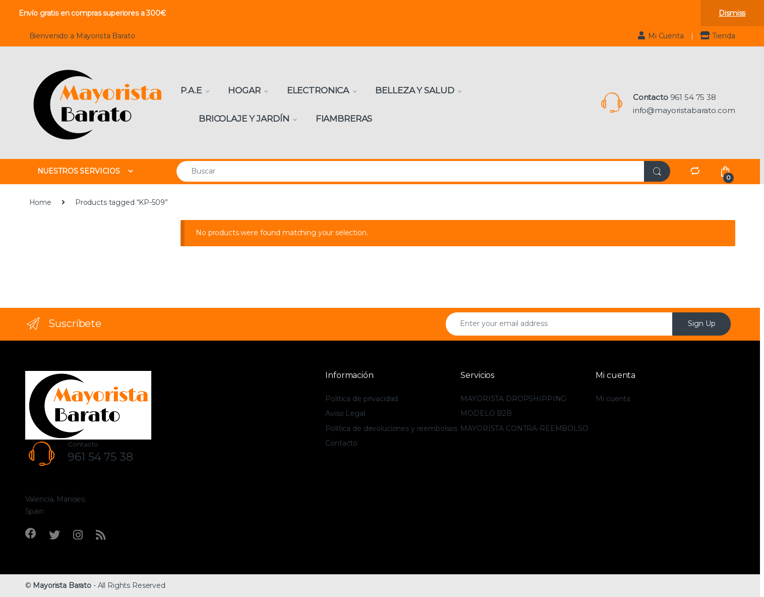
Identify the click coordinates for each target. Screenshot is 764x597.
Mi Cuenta (661, 35)
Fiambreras (344, 119)
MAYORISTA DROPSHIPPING (513, 398)
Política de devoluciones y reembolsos (391, 428)
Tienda (717, 35)
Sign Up (702, 323)
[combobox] (410, 171)
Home (40, 202)
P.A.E (191, 90)
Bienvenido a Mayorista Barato (82, 36)
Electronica (318, 90)
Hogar (244, 90)
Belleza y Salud (414, 90)
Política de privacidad (361, 398)
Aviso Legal (345, 413)
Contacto (341, 443)
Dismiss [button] (732, 13)
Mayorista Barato (62, 585)
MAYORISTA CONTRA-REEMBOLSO (524, 428)
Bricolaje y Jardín (244, 119)
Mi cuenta (613, 398)
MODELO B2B (486, 413)
